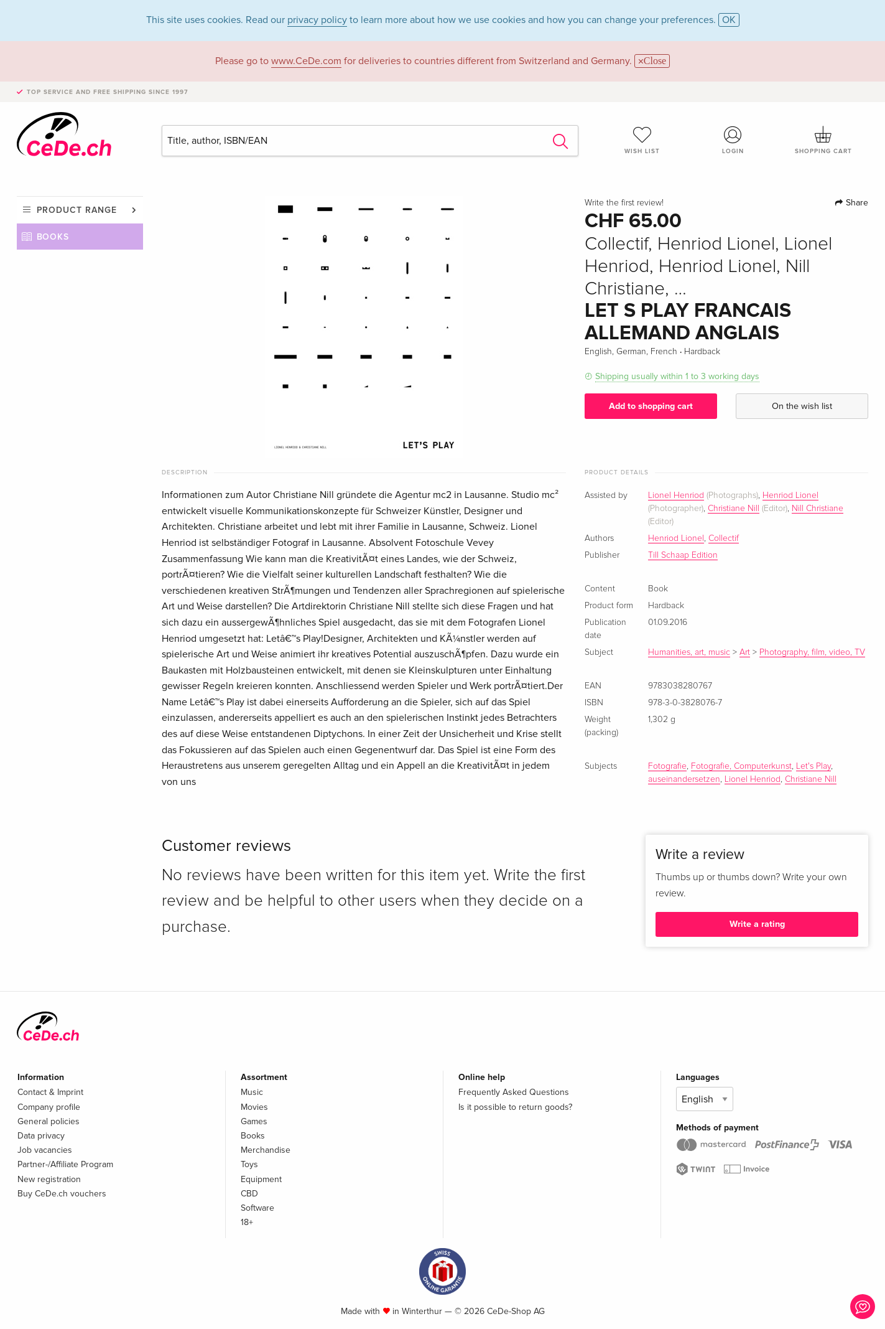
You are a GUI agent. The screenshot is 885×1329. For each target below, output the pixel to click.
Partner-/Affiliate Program (65, 1164)
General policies (48, 1121)
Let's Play (813, 766)
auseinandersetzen (684, 779)
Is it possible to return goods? (515, 1107)
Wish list (642, 140)
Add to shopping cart (651, 406)
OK (729, 20)
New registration (49, 1179)
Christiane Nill (733, 508)
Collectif (723, 538)
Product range (77, 210)
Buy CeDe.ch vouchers (61, 1193)
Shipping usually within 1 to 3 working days (677, 376)
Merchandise (265, 1150)
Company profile (48, 1107)
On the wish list (802, 406)
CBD (249, 1193)
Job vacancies (44, 1150)
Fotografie (667, 766)
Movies (254, 1107)
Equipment (261, 1179)
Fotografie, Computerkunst (741, 766)
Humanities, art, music (689, 652)
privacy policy (317, 20)
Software (257, 1208)
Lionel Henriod (676, 495)
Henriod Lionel (790, 495)
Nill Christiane (817, 508)
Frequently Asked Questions (513, 1092)
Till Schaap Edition (683, 555)
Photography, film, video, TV (812, 652)
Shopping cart (823, 140)
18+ (247, 1222)
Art (744, 652)
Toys (249, 1164)
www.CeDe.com (306, 61)
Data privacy (41, 1135)
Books (53, 237)
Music (252, 1092)
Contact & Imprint (50, 1092)
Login (732, 140)
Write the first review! (624, 203)
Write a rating (757, 924)
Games (254, 1121)
